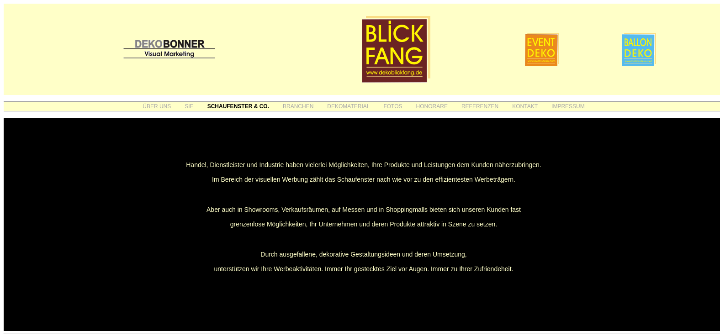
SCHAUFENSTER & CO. (238, 106)
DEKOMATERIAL (348, 106)
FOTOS (392, 106)
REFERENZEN (479, 106)
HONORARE (432, 106)
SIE (189, 106)
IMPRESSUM (568, 106)
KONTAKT (525, 106)
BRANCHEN (298, 106)
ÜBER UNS (157, 106)
